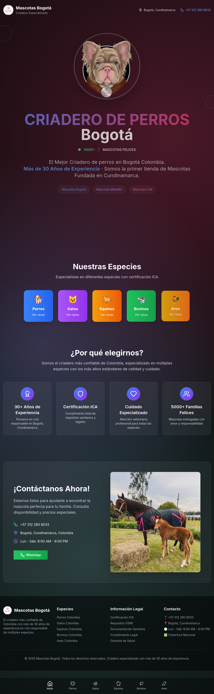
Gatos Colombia (68, 623)
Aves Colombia (67, 640)
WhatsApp (30, 555)
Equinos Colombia (69, 629)
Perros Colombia (68, 617)
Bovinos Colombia (69, 635)
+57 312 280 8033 (181, 617)
